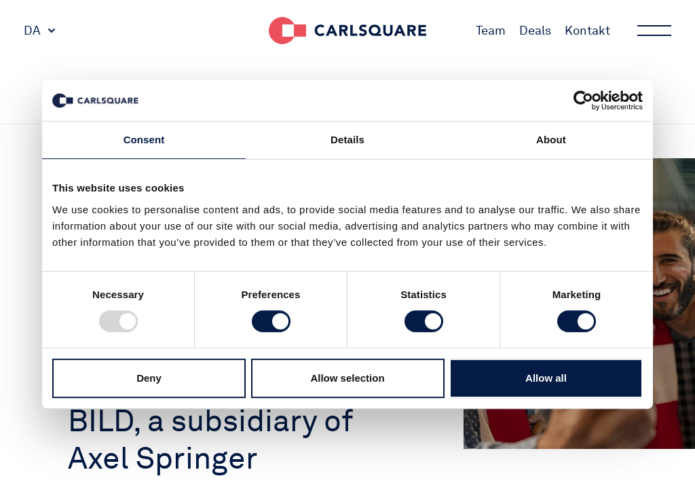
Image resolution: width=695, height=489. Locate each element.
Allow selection (347, 378)
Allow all (546, 378)
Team (491, 30)
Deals (535, 30)
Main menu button (653, 30)
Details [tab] (347, 139)
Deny (149, 378)
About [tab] (551, 139)
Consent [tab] (144, 139)
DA (32, 30)
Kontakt (587, 30)
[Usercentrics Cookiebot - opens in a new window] (583, 100)
